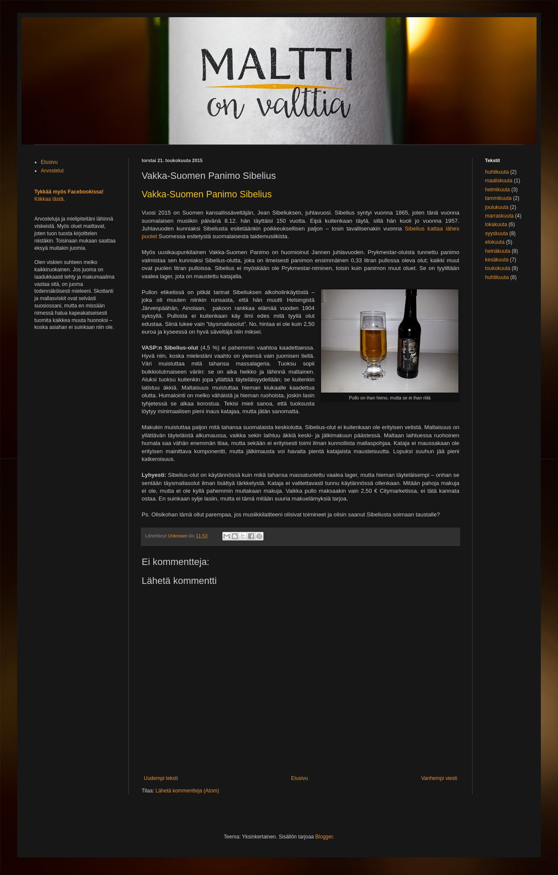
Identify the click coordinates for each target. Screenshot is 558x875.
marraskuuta (499, 216)
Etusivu (299, 778)
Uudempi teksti (161, 778)
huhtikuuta (497, 172)
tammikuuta (498, 198)
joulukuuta (497, 207)
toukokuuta (497, 268)
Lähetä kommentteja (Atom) (187, 791)
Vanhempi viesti (439, 778)
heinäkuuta (497, 251)
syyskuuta (496, 233)
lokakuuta (496, 224)
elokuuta (494, 242)
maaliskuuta (499, 181)
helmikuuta (497, 190)
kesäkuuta (497, 260)
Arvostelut (52, 171)
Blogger (324, 837)
